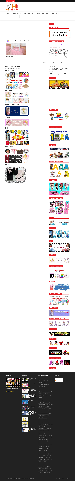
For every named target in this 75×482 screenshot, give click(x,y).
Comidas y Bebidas (40, 13)
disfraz (45, 406)
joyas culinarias (41, 428)
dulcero (40, 408)
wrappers (40, 472)
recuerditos (41, 452)
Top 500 (17, 16)
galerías (40, 415)
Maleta (40, 378)
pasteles (48, 444)
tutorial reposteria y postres (43, 468)
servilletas (47, 455)
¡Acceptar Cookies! (57, 477)
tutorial (46, 466)
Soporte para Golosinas (43, 384)
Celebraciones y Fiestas (29, 13)
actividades (41, 386)
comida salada (41, 400)
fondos (47, 410)
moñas (40, 441)
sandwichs (46, 453)
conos (48, 400)
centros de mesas (42, 399)
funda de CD (41, 411)
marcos (48, 437)
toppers (40, 466)
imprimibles (41, 424)
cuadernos (41, 402)
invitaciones (41, 426)
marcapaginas (41, 437)
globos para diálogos (42, 419)
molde (44, 439)
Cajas (47, 13)
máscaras (40, 442)
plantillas (45, 446)
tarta (46, 463)
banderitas (48, 389)
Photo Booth (41, 382)
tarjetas (40, 463)
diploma (40, 406)
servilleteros (41, 457)
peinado (40, 446)
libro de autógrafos (42, 433)
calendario (46, 395)
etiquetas (40, 410)
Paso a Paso (58, 13)
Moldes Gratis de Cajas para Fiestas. (12, 389)
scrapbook (41, 455)
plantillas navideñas (42, 448)
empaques (47, 408)
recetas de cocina (42, 450)
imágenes (48, 424)
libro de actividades (42, 431)
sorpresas (40, 459)
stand (40, 461)
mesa (40, 439)
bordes (45, 393)
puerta (49, 448)
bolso (40, 393)
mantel (49, 433)
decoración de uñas (42, 404)
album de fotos (41, 388)
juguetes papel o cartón (43, 430)
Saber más (65, 477)
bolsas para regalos (46, 391)
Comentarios (58, 380)
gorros (40, 421)
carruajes (40, 397)
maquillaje (48, 435)
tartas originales (41, 464)
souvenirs (47, 459)
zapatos (46, 472)
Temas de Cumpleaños (17, 13)
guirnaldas (45, 421)
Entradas (57, 379)
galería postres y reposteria (43, 413)
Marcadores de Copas (42, 380)
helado (40, 422)
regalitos (47, 452)
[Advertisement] (26, 31)
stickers (45, 461)
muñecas (45, 441)
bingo (40, 391)
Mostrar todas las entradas (35, 40)
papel (46, 442)
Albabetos (9, 13)
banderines (41, 389)
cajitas (40, 395)
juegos (48, 428)
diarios (49, 404)
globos (40, 417)
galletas (45, 415)
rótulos (40, 453)
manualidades (41, 435)
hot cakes (45, 422)
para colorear (41, 444)
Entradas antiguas (43, 62)
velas (44, 470)
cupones (46, 402)
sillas (47, 457)
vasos (40, 470)
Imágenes (52, 13)
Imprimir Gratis (10, 16)
